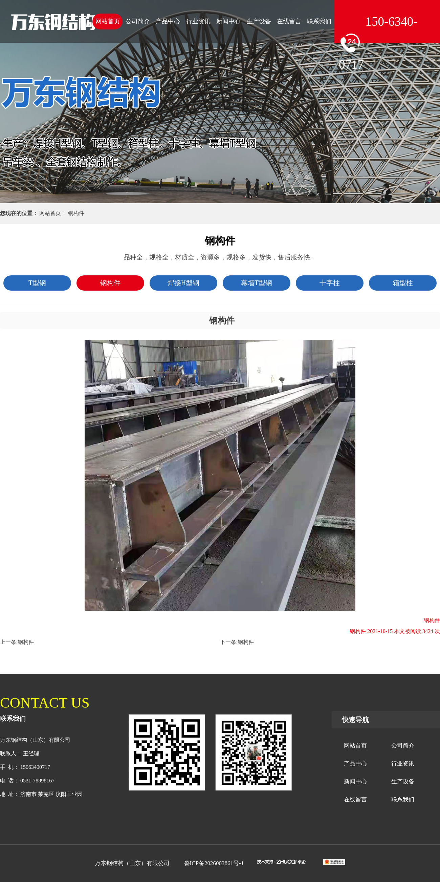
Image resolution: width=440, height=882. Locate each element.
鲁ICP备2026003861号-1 (214, 863)
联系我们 (319, 21)
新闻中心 (228, 21)
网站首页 (107, 21)
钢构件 (26, 642)
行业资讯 (198, 21)
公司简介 (138, 21)
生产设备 (259, 21)
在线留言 (289, 21)
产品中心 (168, 21)
